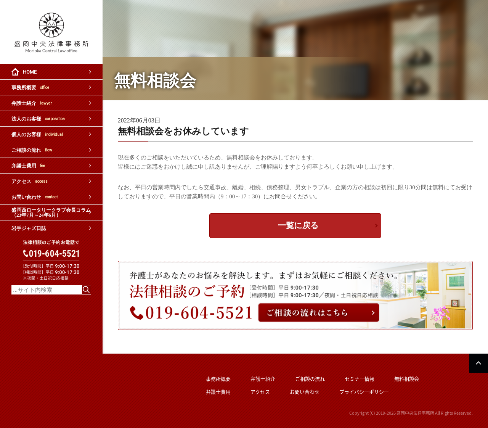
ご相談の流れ (31, 150)
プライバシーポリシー (364, 391)
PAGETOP (478, 363)
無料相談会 (406, 378)
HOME (30, 72)
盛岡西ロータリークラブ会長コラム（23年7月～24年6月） (51, 212)
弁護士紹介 (31, 103)
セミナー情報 (359, 378)
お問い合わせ (34, 197)
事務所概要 (30, 87)
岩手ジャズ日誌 (28, 228)
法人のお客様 (38, 119)
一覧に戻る (298, 225)
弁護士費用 (28, 166)
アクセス (29, 181)
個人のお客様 (37, 134)
